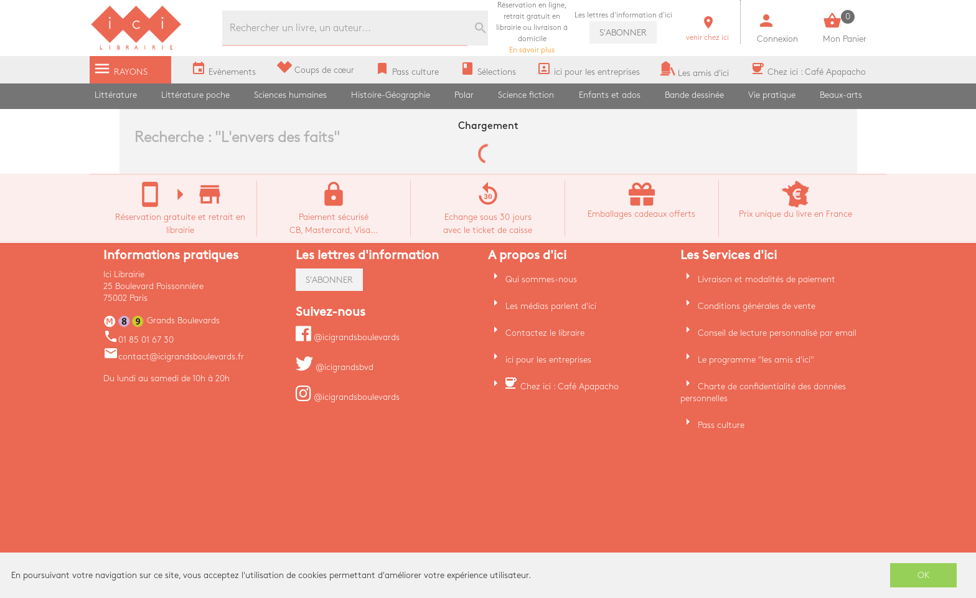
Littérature (116, 95)
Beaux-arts (841, 95)
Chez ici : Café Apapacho (569, 386)
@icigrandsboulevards (348, 337)
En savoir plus (532, 28)
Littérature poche (195, 95)
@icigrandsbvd (334, 367)
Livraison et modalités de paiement (766, 279)
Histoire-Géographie (390, 95)
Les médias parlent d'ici (550, 306)
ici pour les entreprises (548, 360)
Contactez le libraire (544, 333)
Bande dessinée (694, 95)
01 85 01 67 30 (138, 340)
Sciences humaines (290, 95)
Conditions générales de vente (756, 306)
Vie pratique (771, 95)
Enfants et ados (609, 95)
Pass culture (721, 425)
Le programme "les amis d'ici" (756, 360)
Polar (464, 95)
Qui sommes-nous (541, 279)
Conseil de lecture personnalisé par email (777, 333)
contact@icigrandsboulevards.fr (173, 357)
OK (923, 575)
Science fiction (526, 95)
